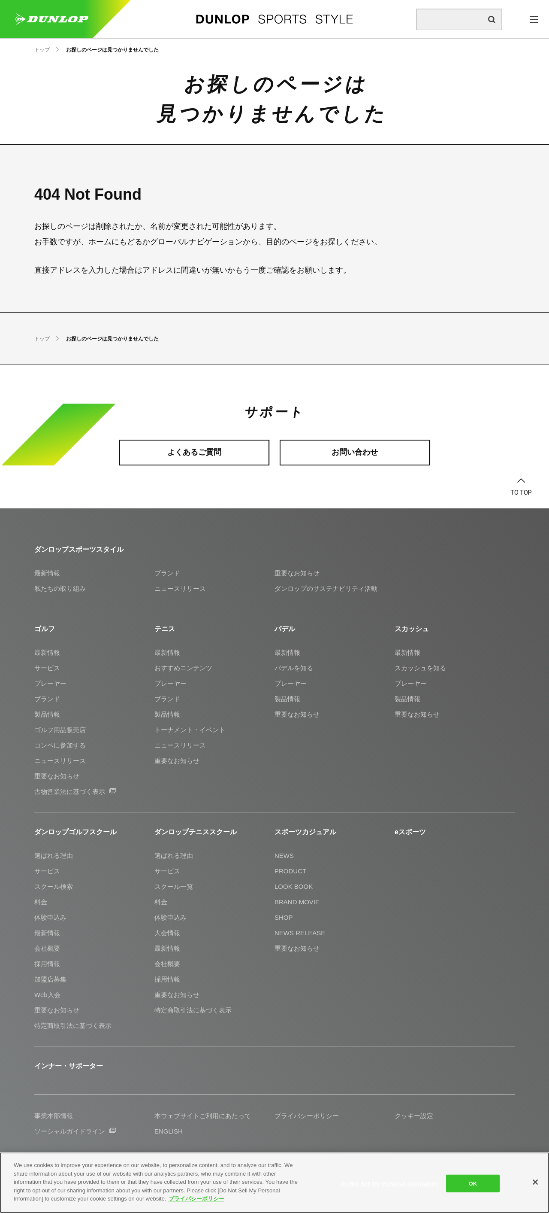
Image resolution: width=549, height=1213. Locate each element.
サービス (47, 668)
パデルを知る (293, 668)
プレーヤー (50, 683)
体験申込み (50, 917)
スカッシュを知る (420, 668)
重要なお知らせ (297, 573)
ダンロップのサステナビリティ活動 (325, 588)
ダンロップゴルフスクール (75, 832)
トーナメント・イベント (189, 729)
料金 (40, 902)
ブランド (167, 573)
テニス (164, 628)
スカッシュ (412, 628)
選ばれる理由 (53, 855)
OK (473, 1183)
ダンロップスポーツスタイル (79, 549)
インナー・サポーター (68, 1066)
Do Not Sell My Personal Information (389, 1183)
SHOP (283, 917)
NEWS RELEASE (299, 932)
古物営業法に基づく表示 (75, 791)
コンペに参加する (60, 745)
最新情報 (47, 573)
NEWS (284, 855)
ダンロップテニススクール (195, 832)
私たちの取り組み (60, 588)
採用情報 (47, 963)
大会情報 (167, 932)
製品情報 (47, 714)
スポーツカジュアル (305, 832)
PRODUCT (290, 871)
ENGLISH (168, 1131)
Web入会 (47, 994)
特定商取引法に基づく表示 (73, 1025)
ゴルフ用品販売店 (60, 729)
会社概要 (47, 948)
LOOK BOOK (293, 886)
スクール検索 (53, 886)
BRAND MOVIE (297, 902)
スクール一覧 (173, 886)
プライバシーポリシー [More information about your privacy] (196, 1198)
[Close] (535, 1182)
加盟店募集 (50, 979)
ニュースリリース (180, 588)
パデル (284, 628)
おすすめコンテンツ (183, 668)
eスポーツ (410, 832)
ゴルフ (44, 628)
